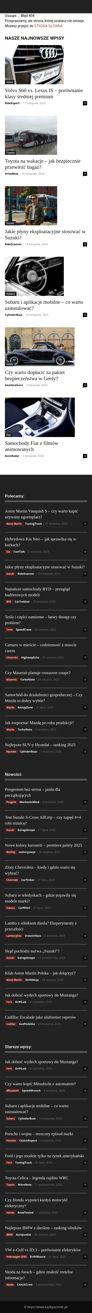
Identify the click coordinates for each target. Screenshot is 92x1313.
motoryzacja (27, 852)
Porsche (11, 1140)
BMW (9, 1234)
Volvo (9, 82)
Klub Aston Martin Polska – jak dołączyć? (40, 973)
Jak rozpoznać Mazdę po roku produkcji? (39, 722)
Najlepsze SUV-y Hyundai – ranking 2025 (40, 744)
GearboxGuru (14, 385)
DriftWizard (38, 1256)
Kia (8, 551)
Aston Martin (14, 523)
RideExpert (12, 103)
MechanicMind (29, 802)
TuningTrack (33, 523)
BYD (8, 601)
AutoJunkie (23, 1234)
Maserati (11, 679)
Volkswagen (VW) (16, 1256)
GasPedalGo (27, 1024)
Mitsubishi (12, 1090)
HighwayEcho (30, 657)
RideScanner (13, 244)
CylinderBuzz (13, 314)
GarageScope (26, 830)
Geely (9, 364)
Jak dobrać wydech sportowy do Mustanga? (41, 995)
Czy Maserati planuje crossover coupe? (37, 672)
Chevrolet (12, 657)
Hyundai (11, 751)
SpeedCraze (24, 629)
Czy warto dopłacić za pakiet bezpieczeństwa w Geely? (35, 375)
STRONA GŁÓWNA (48, 26)
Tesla (9, 629)
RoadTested (25, 1212)
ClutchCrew (24, 1284)
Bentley (10, 852)
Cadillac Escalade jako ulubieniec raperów (40, 1017)
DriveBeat (11, 173)
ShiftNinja (32, 980)
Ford (9, 1002)
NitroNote (25, 1184)
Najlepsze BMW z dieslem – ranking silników (43, 1228)
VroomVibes (33, 935)
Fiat (8, 435)
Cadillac (11, 1024)
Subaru (10, 293)
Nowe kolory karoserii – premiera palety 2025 (43, 845)
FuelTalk (19, 551)
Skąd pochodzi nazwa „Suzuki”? (32, 951)
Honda (10, 1212)
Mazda (10, 707)
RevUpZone (25, 707)
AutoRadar (12, 456)
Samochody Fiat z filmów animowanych (31, 446)
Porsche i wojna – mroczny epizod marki (39, 1133)
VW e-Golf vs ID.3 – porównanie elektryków (43, 1250)
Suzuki (10, 223)
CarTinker (28, 880)
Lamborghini (13, 935)
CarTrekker (22, 601)
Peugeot (11, 802)
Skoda (9, 1284)
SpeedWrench (31, 1090)
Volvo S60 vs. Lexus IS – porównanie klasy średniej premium (44, 93)
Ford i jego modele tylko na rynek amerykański (44, 1156)
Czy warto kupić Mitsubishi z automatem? (40, 1084)
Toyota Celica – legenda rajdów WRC (36, 1178)
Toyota (10, 152)
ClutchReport (28, 1140)
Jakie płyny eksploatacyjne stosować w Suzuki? (45, 567)
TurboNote (27, 679)
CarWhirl (24, 908)
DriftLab (20, 1002)
